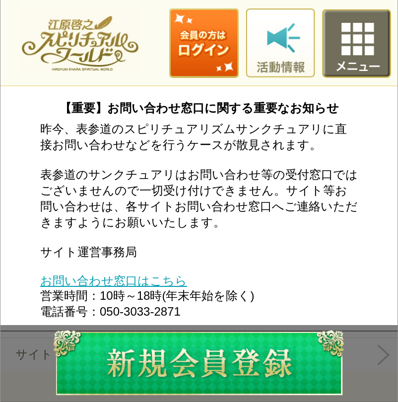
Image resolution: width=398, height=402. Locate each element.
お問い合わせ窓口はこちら (113, 280)
